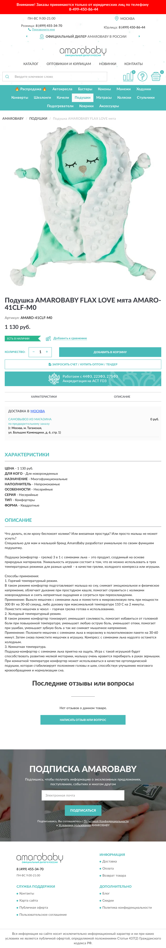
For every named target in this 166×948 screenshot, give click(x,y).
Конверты (19, 97)
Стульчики (146, 97)
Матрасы (104, 97)
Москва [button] (38, 411)
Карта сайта (28, 900)
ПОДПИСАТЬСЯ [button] (83, 810)
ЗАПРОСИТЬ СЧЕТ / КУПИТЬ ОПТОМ (83, 364)
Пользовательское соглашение (43, 914)
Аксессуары (109, 106)
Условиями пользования (75, 825)
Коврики (86, 106)
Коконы (104, 89)
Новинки (107, 64)
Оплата (108, 868)
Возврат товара (114, 876)
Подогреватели (60, 106)
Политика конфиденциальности (127, 907)
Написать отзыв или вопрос (83, 720)
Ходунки (143, 89)
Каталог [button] (31, 64)
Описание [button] (122, 396)
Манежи (124, 89)
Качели (63, 97)
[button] (41, 29)
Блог (106, 893)
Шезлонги (42, 97)
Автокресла (62, 89)
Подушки (83, 97)
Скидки (108, 900)
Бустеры (85, 89)
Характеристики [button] (44, 396)
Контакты (133, 64)
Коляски (124, 97)
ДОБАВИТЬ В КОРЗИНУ (110, 352)
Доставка (109, 861)
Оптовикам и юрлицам (69, 64)
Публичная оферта (33, 907)
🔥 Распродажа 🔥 (31, 89)
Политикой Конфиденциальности (106, 821)
